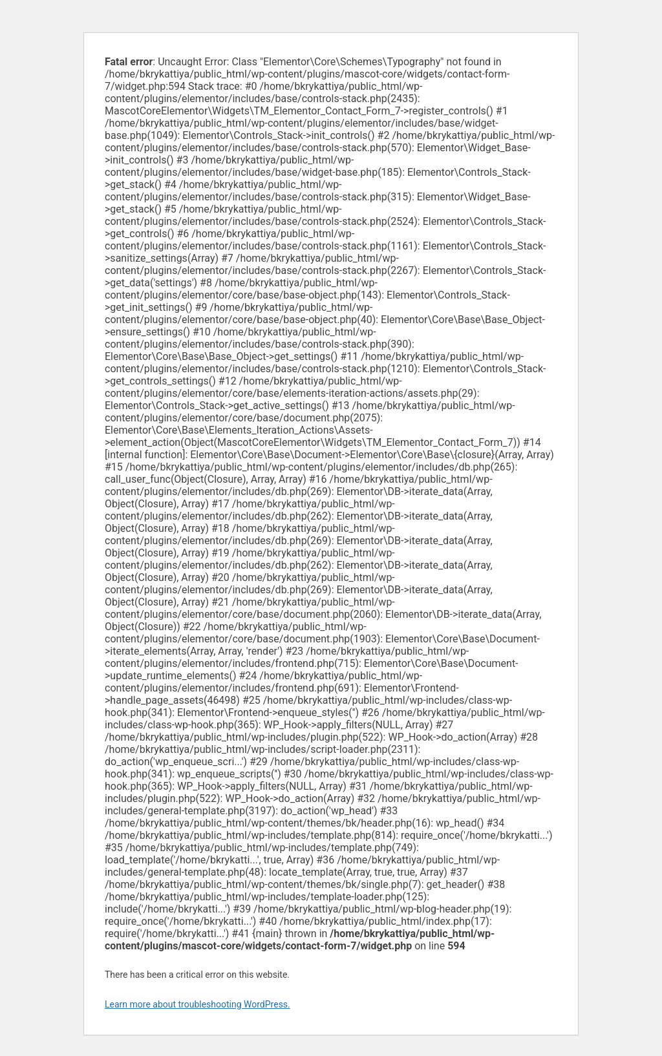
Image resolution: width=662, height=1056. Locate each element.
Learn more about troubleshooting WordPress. (197, 1004)
